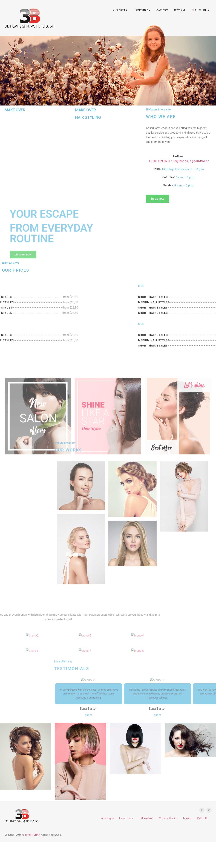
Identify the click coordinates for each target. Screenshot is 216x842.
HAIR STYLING (88, 117)
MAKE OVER (15, 107)
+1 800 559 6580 (161, 161)
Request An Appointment (193, 161)
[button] (160, 199)
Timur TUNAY (32, 834)
